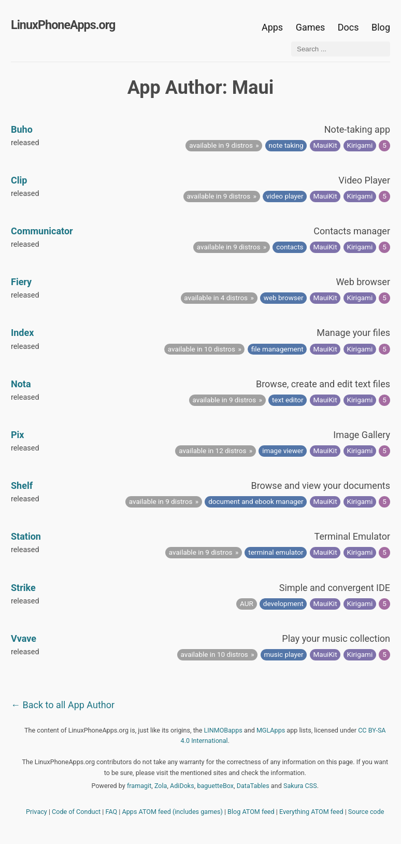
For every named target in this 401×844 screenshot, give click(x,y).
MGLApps (270, 730)
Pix (17, 434)
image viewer (282, 450)
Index (22, 332)
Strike (23, 587)
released (25, 142)
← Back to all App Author (62, 704)
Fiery (21, 281)
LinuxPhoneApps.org (63, 25)
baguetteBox (215, 786)
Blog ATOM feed (251, 811)
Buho (22, 129)
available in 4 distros (216, 297)
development (283, 603)
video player (285, 196)
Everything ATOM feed (311, 811)
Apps (272, 27)
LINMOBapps (223, 730)
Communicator (42, 231)
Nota (21, 383)
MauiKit (325, 145)
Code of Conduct (76, 811)
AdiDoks (182, 786)
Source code (366, 811)
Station (26, 536)
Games (310, 27)
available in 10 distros (201, 349)
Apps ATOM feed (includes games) (172, 811)
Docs (349, 27)
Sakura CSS (300, 786)
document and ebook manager (255, 501)
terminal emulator (275, 552)
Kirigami (360, 145)
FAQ (112, 811)
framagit (139, 786)
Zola (160, 786)
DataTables (253, 786)
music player (283, 654)
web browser (284, 297)
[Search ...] (340, 49)
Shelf (22, 485)
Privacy (36, 811)
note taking (286, 145)
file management (277, 349)
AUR (246, 603)
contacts (289, 247)
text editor (288, 400)
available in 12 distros (212, 450)
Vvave (23, 638)
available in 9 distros (221, 145)
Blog (380, 27)
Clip (19, 180)
